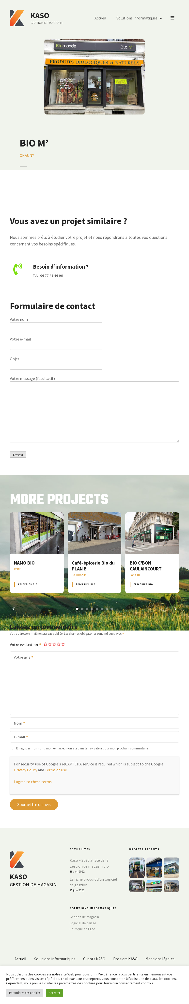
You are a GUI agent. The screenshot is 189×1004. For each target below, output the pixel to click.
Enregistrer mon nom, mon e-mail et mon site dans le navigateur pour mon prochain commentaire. (82, 748)
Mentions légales (159, 958)
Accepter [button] (54, 993)
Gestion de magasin (84, 917)
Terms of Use (56, 769)
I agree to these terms (33, 781)
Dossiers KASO (125, 958)
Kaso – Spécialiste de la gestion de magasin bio (89, 863)
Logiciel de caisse (83, 923)
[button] (13, 608)
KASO (40, 15)
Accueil (101, 18)
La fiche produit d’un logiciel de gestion (93, 882)
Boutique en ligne (82, 929)
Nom (18, 724)
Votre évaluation (25, 644)
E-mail (19, 737)
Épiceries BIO (28, 584)
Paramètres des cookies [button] (24, 993)
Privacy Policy (25, 769)
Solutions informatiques (137, 18)
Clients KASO (94, 958)
